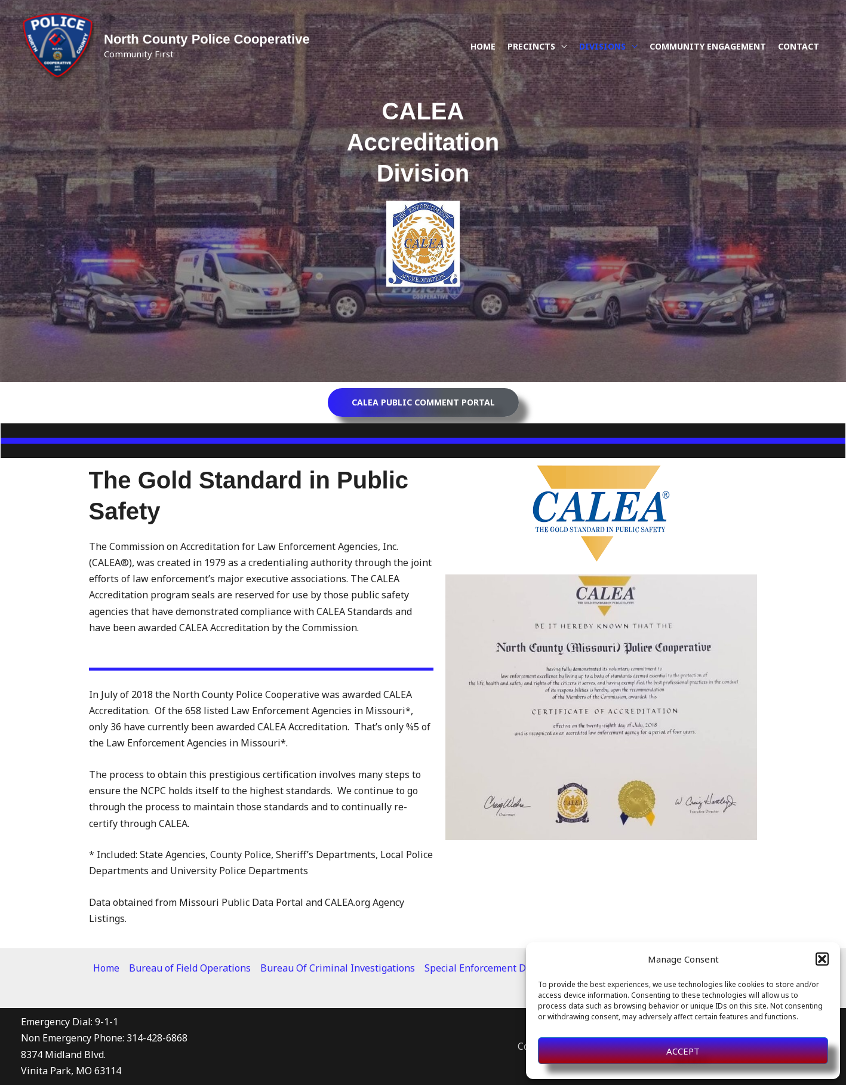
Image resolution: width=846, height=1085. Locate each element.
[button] (822, 959)
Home (483, 46)
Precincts (531, 46)
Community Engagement (708, 46)
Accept (683, 1051)
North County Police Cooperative (207, 39)
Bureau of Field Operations (190, 968)
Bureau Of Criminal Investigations (337, 968)
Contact (798, 46)
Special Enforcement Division (490, 968)
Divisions (602, 46)
